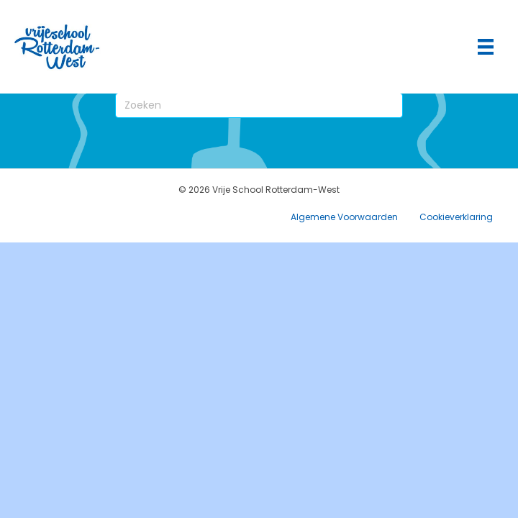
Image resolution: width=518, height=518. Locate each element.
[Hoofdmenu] (486, 47)
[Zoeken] (259, 105)
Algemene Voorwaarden (344, 217)
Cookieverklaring (456, 217)
